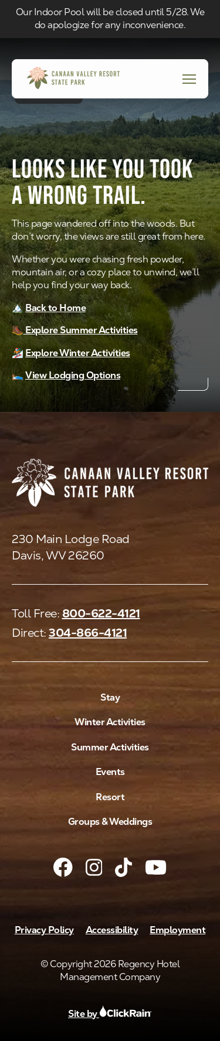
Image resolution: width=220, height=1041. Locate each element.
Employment (177, 930)
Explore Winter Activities (77, 353)
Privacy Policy (44, 930)
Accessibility (112, 930)
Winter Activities (110, 722)
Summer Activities (110, 747)
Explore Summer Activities (80, 330)
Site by (110, 1014)
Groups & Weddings (110, 821)
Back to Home (55, 308)
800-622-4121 (101, 613)
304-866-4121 (88, 632)
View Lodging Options (72, 375)
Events (110, 772)
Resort (110, 797)
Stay (110, 697)
